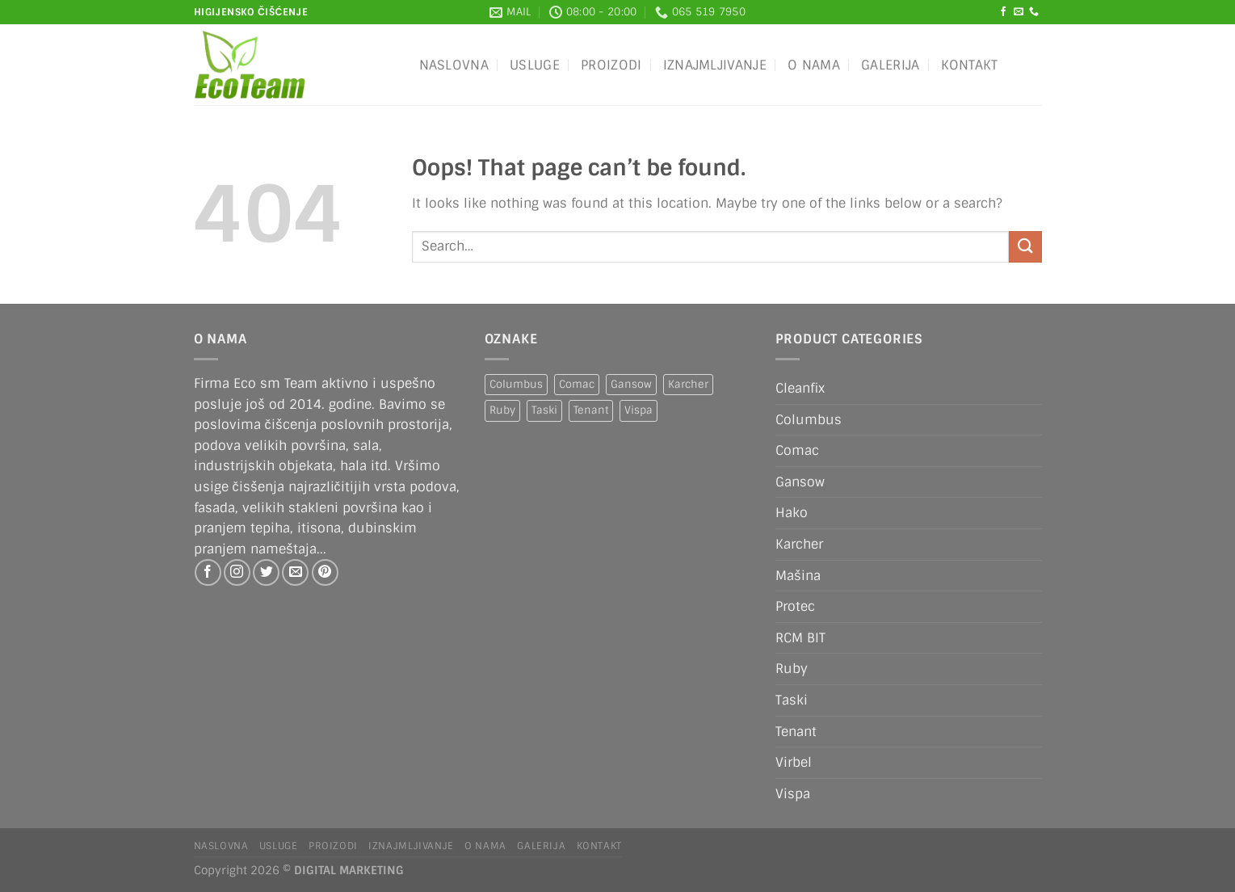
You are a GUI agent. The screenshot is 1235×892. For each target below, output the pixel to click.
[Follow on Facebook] (1003, 12)
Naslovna (454, 65)
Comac (797, 450)
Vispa (792, 793)
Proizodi (611, 65)
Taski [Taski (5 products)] (544, 410)
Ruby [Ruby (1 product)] (502, 410)
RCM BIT (800, 637)
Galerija (890, 65)
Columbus (808, 419)
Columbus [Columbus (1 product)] (516, 384)
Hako (791, 512)
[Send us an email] (1018, 12)
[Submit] (1025, 247)
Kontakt (969, 65)
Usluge (535, 65)
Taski (791, 700)
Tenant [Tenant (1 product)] (590, 410)
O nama (814, 65)
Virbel (793, 762)
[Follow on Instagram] (237, 572)
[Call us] (1034, 12)
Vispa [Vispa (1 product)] (638, 410)
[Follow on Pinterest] (325, 572)
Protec (795, 606)
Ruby (791, 668)
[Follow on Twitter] (266, 572)
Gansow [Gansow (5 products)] (631, 384)
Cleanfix (800, 388)
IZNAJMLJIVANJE (715, 65)
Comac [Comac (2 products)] (576, 384)
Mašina (798, 575)
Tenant (796, 731)
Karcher (799, 544)
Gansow (800, 481)
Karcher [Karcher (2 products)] (688, 384)
